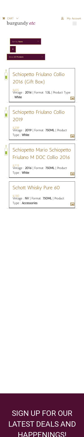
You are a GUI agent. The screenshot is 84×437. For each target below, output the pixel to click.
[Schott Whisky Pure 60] (71, 204)
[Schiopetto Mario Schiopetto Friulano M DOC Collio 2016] (71, 174)
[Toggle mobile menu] (75, 23)
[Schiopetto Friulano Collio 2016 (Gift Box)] (71, 98)
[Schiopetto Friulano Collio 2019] (71, 136)
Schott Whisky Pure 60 (36, 188)
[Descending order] (13, 49)
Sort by (17, 41)
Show (16, 57)
